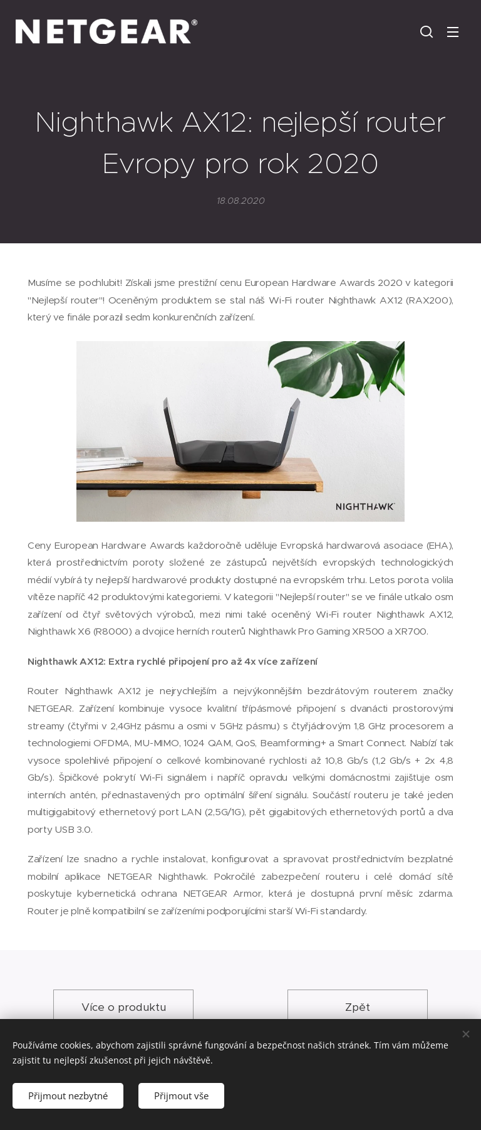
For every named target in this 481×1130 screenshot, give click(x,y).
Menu (452, 32)
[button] (426, 31)
